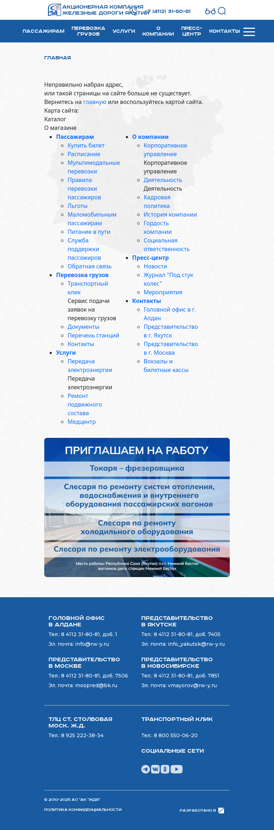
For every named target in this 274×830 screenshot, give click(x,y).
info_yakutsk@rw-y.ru (196, 644)
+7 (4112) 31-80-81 (168, 11)
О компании (158, 31)
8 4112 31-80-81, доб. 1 (89, 634)
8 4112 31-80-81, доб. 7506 (94, 675)
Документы (83, 327)
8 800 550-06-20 (176, 735)
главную (94, 102)
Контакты (224, 31)
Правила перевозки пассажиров (84, 188)
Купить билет (86, 145)
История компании (170, 214)
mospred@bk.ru (96, 685)
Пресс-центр (191, 31)
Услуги (124, 31)
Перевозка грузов (88, 31)
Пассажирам (43, 31)
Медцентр (82, 422)
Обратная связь (89, 266)
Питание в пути (89, 232)
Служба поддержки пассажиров (84, 249)
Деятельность (163, 180)
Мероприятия (163, 292)
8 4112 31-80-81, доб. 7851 (186, 675)
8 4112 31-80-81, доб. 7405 (187, 634)
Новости (155, 266)
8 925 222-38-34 (82, 735)
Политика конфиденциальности (83, 810)
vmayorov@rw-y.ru (192, 685)
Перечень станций (93, 335)
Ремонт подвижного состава (85, 404)
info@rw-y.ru (92, 644)
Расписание (84, 154)
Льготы (78, 206)
